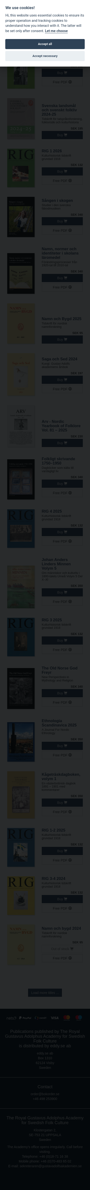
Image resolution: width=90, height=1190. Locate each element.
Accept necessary (45, 56)
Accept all (45, 44)
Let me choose (56, 31)
